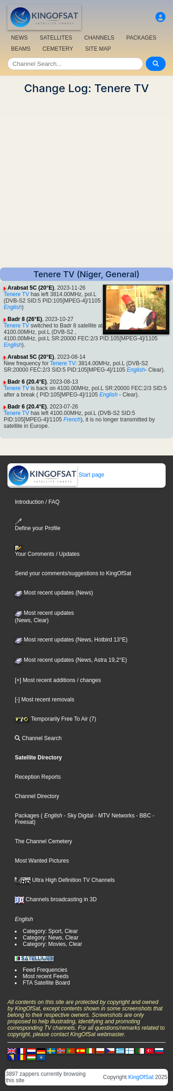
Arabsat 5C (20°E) (30, 288)
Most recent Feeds (45, 976)
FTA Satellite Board (46, 983)
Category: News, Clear (50, 937)
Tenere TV (16, 294)
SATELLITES (56, 38)
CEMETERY (57, 49)
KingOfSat (141, 1077)
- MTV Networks (113, 815)
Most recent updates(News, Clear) (44, 617)
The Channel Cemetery (43, 841)
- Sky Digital (77, 815)
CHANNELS (99, 38)
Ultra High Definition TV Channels (65, 880)
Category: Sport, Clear (50, 931)
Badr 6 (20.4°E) (27, 382)
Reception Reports (37, 777)
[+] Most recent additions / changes (58, 680)
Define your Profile (37, 524)
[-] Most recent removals (44, 699)
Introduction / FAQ (37, 502)
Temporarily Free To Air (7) (55, 719)
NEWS (19, 38)
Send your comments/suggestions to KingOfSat (73, 573)
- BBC (143, 815)
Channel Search (38, 738)
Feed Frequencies (45, 970)
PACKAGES (141, 38)
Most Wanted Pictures (42, 861)
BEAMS (20, 49)
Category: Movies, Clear (52, 944)
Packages (27, 815)
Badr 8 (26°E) (24, 319)
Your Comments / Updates (47, 551)
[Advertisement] (86, 181)
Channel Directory (37, 796)
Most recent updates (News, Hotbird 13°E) (71, 639)
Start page (56, 475)
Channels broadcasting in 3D (55, 899)
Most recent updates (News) (54, 592)
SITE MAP (98, 49)
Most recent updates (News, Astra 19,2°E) (71, 660)
